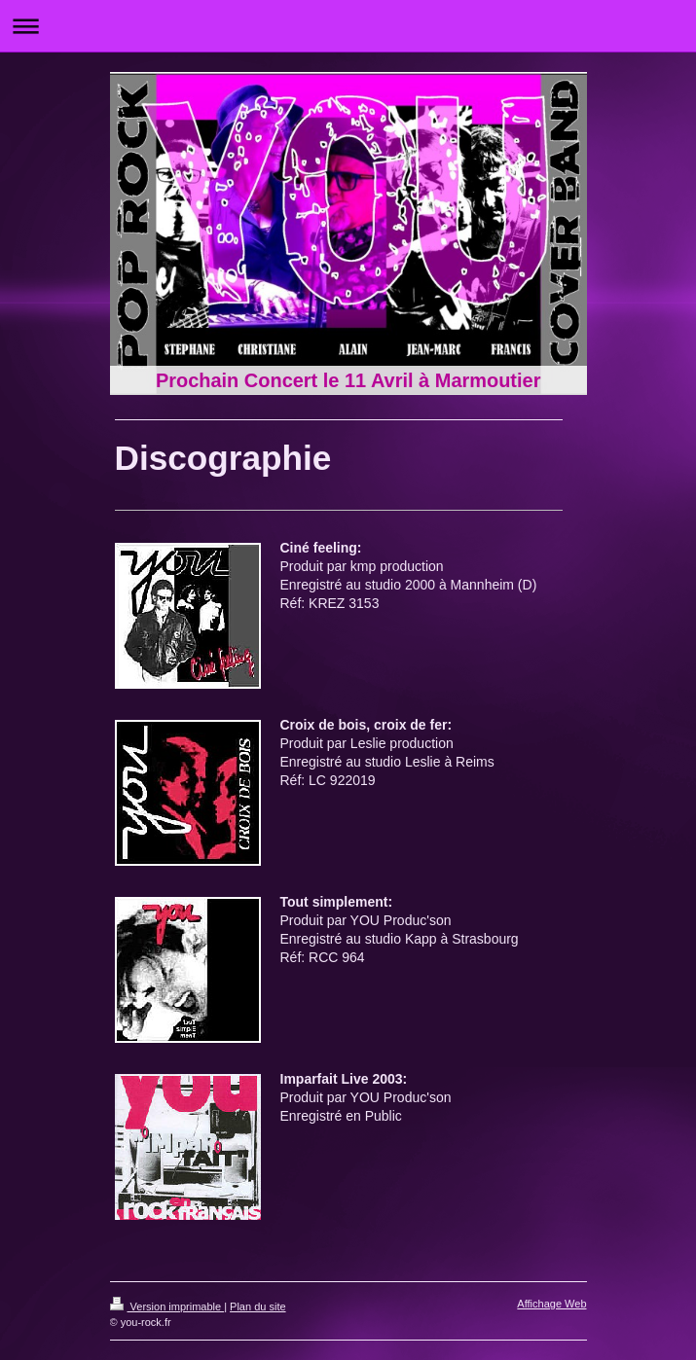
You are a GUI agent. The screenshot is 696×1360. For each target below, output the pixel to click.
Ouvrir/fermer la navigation (348, 26)
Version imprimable (167, 1306)
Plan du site (257, 1306)
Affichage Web (551, 1303)
